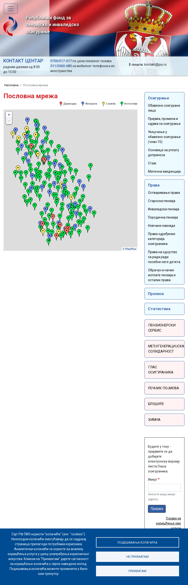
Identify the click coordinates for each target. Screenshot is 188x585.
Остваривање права (164, 193)
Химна (154, 412)
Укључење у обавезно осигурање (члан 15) (164, 137)
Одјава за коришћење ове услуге (168, 515)
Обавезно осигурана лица (164, 108)
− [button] (9, 121)
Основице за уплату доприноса (163, 152)
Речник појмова (162, 381)
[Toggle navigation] (11, 9)
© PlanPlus (129, 249)
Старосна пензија (161, 201)
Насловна (11, 85)
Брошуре (156, 396)
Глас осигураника (164, 366)
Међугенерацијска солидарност (165, 348)
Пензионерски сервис (160, 327)
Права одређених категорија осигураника (161, 239)
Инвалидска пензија (163, 209)
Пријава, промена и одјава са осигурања (164, 121)
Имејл (152, 471)
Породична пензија (163, 217)
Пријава (157, 500)
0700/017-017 (61, 61)
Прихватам (137, 571)
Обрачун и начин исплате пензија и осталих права (162, 275)
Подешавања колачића (137, 541)
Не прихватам (137, 556)
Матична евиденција (164, 171)
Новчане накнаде (161, 226)
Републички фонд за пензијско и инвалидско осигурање (41, 25)
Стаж (152, 163)
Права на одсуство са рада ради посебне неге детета (164, 257)
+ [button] (9, 115)
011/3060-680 (61, 66)
